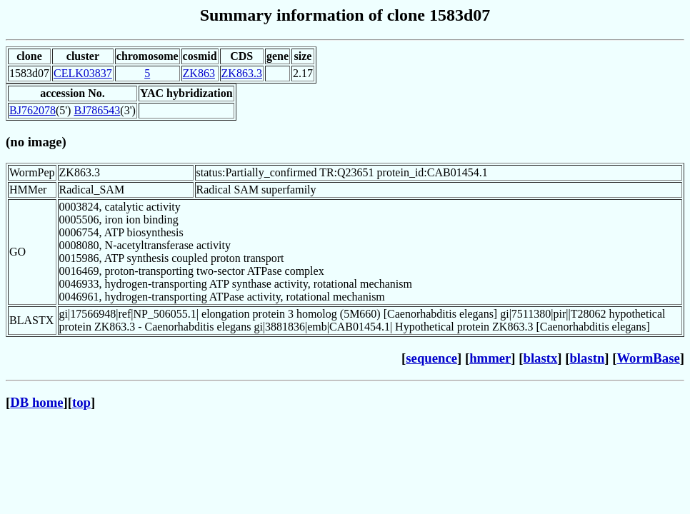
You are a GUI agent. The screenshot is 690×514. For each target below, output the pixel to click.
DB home (36, 402)
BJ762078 (32, 110)
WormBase (647, 358)
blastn (586, 358)
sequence (431, 358)
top (81, 402)
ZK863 (199, 73)
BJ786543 (97, 110)
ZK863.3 (241, 73)
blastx (541, 358)
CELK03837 (83, 73)
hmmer (490, 358)
